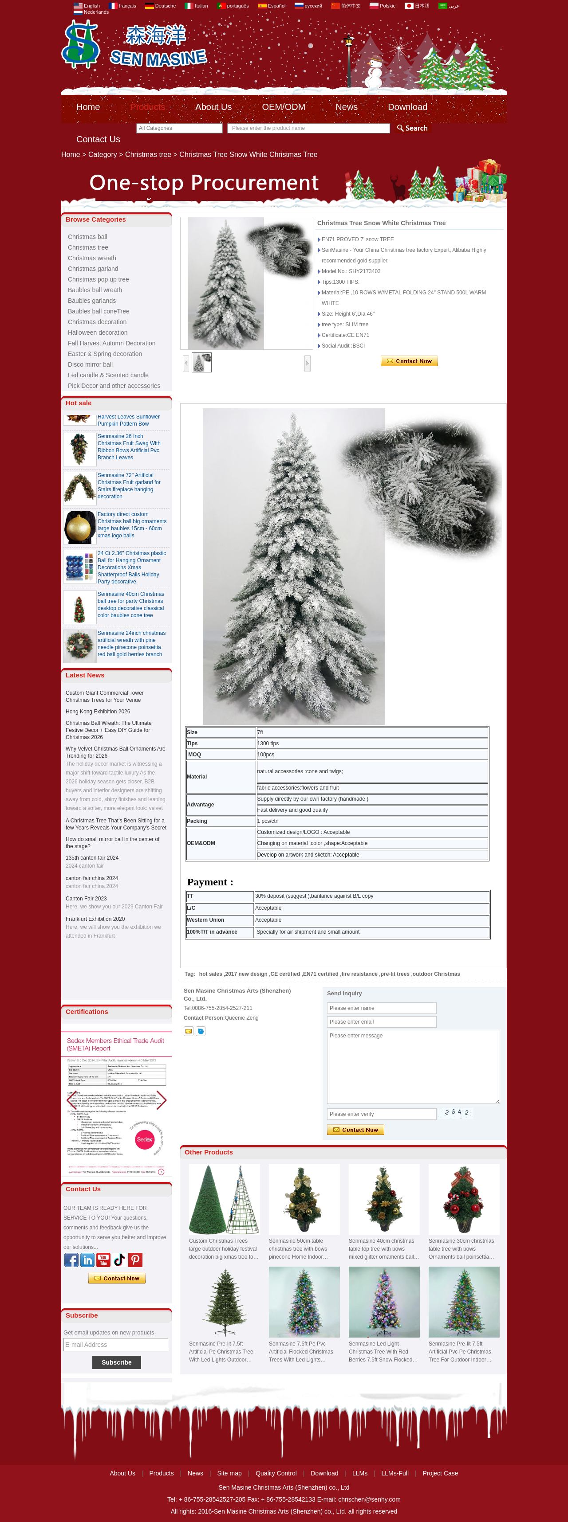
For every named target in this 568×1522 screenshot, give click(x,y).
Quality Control (276, 1473)
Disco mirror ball (90, 364)
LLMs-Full (395, 1473)
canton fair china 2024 (92, 878)
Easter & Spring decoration (105, 353)
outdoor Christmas (436, 974)
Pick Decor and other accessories (114, 385)
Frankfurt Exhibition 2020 (95, 919)
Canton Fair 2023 (86, 899)
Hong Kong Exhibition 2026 (98, 711)
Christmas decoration (97, 321)
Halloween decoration (98, 332)
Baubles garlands (92, 300)
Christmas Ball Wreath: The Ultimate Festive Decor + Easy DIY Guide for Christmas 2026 (109, 730)
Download (407, 107)
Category (102, 154)
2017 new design (246, 974)
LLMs (359, 1473)
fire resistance (360, 974)
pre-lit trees (395, 974)
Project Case (440, 1473)
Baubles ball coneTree (99, 311)
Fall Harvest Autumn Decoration (112, 343)
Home (88, 107)
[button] (162, 1100)
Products (147, 107)
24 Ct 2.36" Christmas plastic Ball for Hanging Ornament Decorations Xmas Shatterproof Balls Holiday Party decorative (132, 572)
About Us (213, 107)
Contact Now (117, 1278)
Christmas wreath (92, 258)
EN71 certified (321, 974)
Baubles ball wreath (95, 289)
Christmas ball (87, 236)
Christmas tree (148, 154)
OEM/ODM (284, 107)
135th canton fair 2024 (92, 858)
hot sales (210, 974)
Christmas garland (93, 268)
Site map (229, 1473)
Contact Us (98, 139)
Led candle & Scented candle (108, 375)
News (346, 107)
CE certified (285, 974)
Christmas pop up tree (98, 279)
